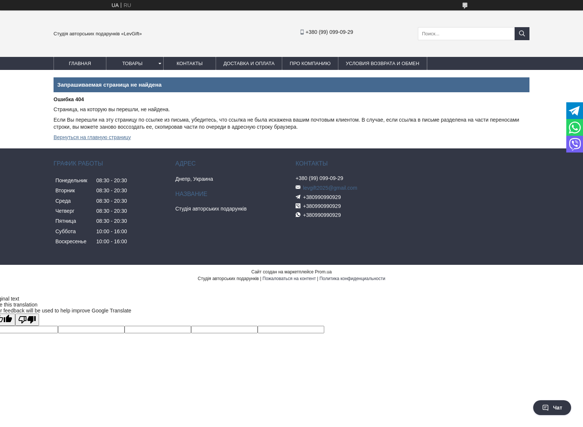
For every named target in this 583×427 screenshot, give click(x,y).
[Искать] (522, 33)
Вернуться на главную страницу (92, 137)
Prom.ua (323, 271)
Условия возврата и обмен (382, 63)
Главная (80, 63)
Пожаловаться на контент (289, 278)
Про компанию (310, 63)
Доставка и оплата (248, 63)
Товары (132, 63)
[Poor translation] (27, 320)
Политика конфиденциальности (352, 278)
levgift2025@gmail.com (330, 188)
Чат (552, 407)
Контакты (190, 63)
